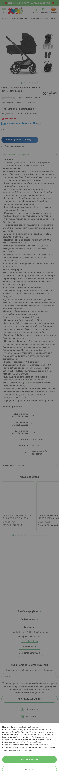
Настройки (29, 770)
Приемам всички (30, 760)
